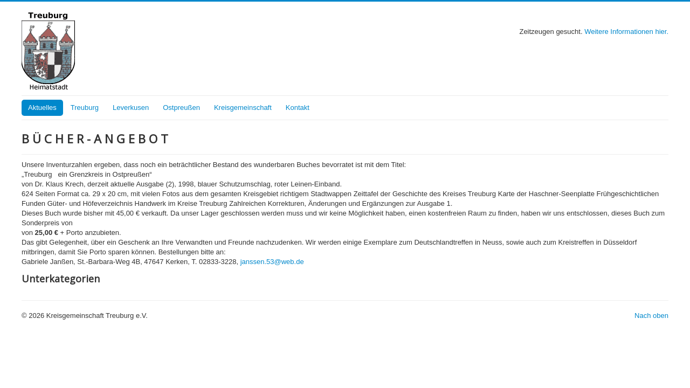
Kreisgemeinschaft (243, 107)
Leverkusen (131, 107)
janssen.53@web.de (272, 262)
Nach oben (651, 315)
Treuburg (85, 107)
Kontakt (297, 107)
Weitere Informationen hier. (626, 31)
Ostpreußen (181, 107)
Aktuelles (42, 107)
